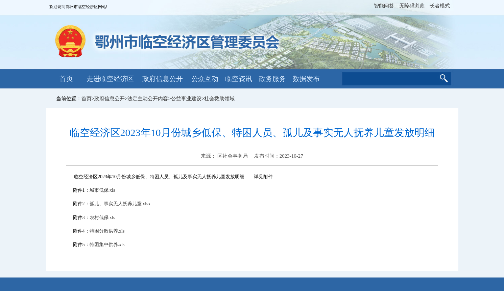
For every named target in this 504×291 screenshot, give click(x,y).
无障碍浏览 (412, 5)
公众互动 (204, 78)
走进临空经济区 (110, 78)
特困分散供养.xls (107, 231)
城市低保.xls (102, 190)
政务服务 (272, 78)
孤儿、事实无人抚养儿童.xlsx (120, 203)
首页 (66, 78)
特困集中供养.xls (107, 244)
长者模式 (440, 5)
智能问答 (384, 5)
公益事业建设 (186, 98)
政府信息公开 (162, 78)
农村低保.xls (102, 217)
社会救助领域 (219, 98)
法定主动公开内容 (147, 98)
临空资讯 (238, 78)
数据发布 (306, 78)
